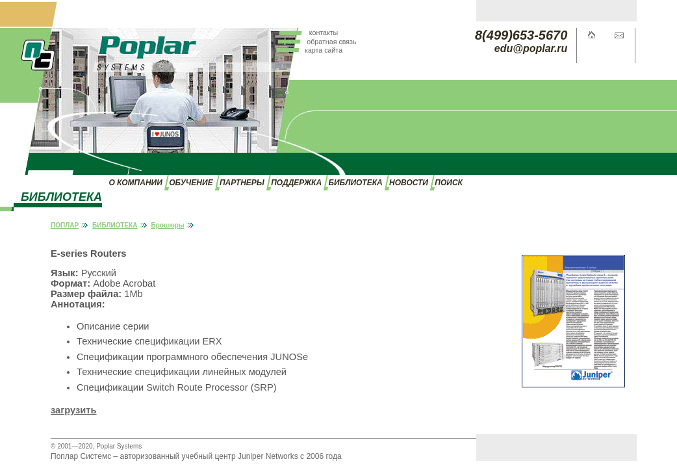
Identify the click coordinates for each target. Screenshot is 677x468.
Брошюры (168, 225)
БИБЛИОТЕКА (355, 182)
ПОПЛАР (65, 225)
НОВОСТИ (408, 182)
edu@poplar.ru (531, 48)
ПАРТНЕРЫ (242, 182)
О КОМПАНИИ (135, 182)
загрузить (74, 410)
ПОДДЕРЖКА (296, 182)
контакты (323, 32)
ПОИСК (449, 182)
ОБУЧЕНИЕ (190, 182)
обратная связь (331, 42)
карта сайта (323, 50)
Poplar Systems (119, 446)
